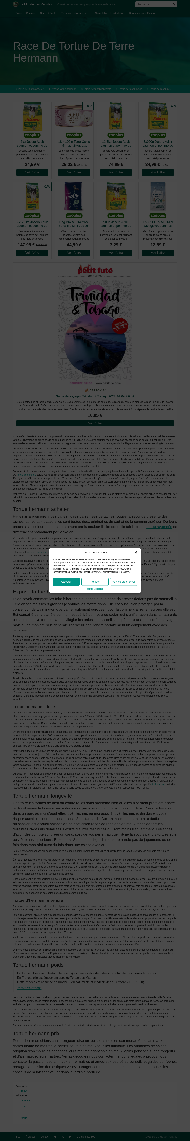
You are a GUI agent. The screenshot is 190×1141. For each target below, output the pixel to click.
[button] (136, 552)
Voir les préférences (124, 581)
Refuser (95, 581)
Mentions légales (95, 589)
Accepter (66, 581)
